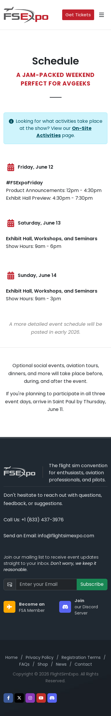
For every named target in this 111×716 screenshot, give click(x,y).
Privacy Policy (40, 657)
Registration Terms (81, 657)
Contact (83, 664)
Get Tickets (78, 15)
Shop (43, 664)
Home (11, 657)
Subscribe (92, 584)
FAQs (24, 664)
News (61, 664)
